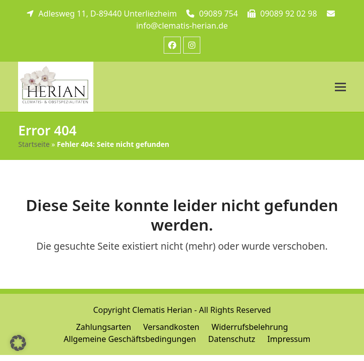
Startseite (34, 144)
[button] (340, 87)
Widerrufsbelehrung (249, 326)
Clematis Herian (162, 309)
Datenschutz (231, 338)
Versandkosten (171, 326)
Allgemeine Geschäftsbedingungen (130, 338)
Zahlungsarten (103, 326)
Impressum (288, 338)
